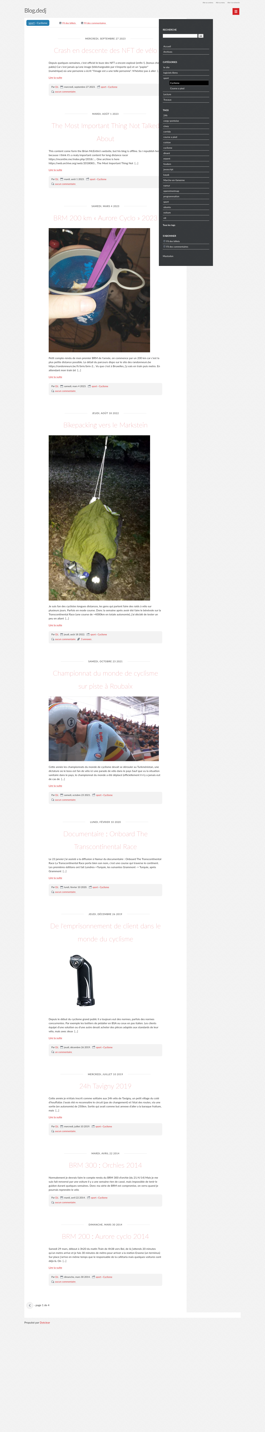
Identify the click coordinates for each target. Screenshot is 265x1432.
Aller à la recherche (231, 2)
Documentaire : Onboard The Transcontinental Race (105, 897)
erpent (195, 157)
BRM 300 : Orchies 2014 (105, 1248)
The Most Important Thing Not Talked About (105, 144)
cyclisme (196, 146)
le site (195, 66)
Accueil (196, 45)
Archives (196, 50)
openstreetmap (200, 189)
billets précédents (30, 1409)
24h (194, 114)
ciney (195, 125)
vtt (193, 216)
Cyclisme (112, 100)
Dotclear (45, 1428)
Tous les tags (198, 224)
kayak (195, 173)
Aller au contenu (197, 2)
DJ (56, 100)
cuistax (196, 141)
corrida (196, 130)
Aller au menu (214, 2)
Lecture (196, 93)
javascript (197, 168)
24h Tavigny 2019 (105, 1162)
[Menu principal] (236, 11)
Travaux (196, 98)
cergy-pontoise (200, 119)
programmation (200, 195)
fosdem (196, 162)
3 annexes (86, 678)
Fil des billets (69, 23)
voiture (196, 211)
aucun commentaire (65, 105)
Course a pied (206, 87)
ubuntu (196, 205)
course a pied (199, 135)
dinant (195, 152)
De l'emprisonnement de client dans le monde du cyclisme (105, 1002)
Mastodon (197, 254)
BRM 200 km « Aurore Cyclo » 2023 (105, 236)
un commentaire (63, 1130)
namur (195, 184)
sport (32, 23)
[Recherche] (208, 35)
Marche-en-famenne (203, 179)
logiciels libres (199, 71)
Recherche (199, 28)
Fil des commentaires (95, 23)
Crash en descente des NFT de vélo (105, 56)
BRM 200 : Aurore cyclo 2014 (105, 1332)
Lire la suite (55, 91)
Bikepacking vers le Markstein (106, 456)
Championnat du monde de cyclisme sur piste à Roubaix (105, 723)
